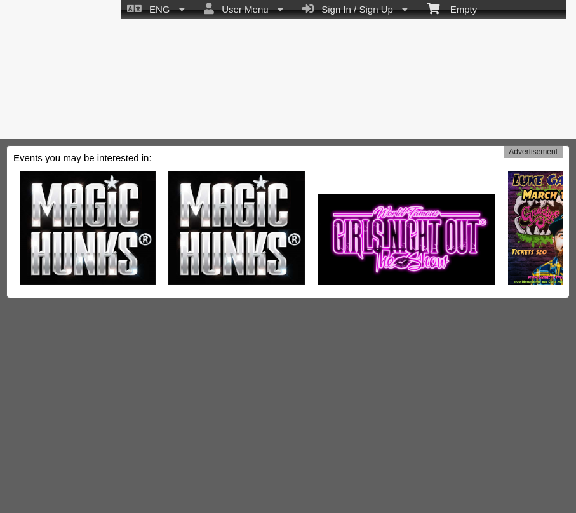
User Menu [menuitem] (243, 9)
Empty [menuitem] (452, 8)
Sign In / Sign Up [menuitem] (355, 9)
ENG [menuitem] (156, 9)
